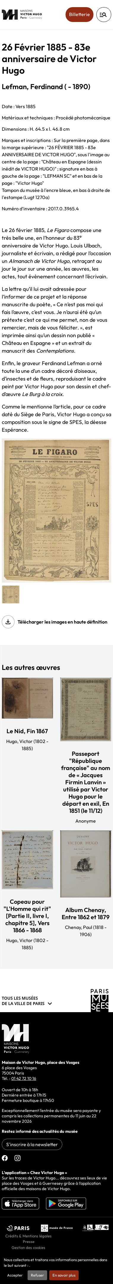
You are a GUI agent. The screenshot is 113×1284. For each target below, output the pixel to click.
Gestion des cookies (28, 1247)
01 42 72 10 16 (23, 1078)
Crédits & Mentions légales (28, 1235)
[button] (11, 594)
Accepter (15, 1275)
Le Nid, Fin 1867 (27, 731)
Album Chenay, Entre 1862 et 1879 (85, 913)
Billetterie (81, 13)
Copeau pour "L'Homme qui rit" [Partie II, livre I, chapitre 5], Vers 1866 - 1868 (27, 916)
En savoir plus (63, 1275)
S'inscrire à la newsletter (32, 1144)
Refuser (37, 1275)
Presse (28, 1241)
